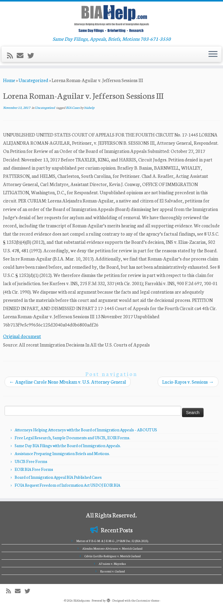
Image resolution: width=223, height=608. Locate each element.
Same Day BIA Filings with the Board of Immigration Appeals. (68, 445)
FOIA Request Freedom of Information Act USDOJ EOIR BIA (67, 485)
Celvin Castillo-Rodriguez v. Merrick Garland (112, 556)
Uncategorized (33, 80)
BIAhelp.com (82, 600)
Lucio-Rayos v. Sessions (188, 381)
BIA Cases (73, 107)
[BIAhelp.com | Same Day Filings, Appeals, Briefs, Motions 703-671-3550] (111, 19)
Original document (22, 336)
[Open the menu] (213, 54)
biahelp (89, 107)
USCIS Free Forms (31, 461)
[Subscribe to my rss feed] (12, 55)
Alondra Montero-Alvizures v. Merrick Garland (112, 548)
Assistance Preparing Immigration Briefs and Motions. (62, 453)
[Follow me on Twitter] (32, 55)
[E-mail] (22, 55)
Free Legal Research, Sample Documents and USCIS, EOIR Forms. (72, 437)
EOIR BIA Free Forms (34, 469)
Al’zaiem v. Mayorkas (112, 563)
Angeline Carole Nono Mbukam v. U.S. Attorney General (67, 381)
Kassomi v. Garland (112, 571)
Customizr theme (147, 600)
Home (9, 80)
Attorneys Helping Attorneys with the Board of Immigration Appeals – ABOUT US (86, 430)
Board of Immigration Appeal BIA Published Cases (58, 477)
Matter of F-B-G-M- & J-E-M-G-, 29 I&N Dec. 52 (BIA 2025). (112, 541)
